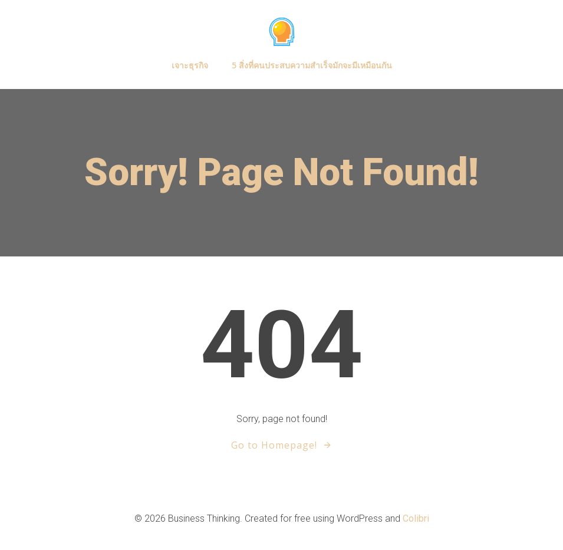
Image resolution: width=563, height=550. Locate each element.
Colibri (416, 518)
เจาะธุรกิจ (190, 65)
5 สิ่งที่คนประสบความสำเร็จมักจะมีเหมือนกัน (312, 65)
